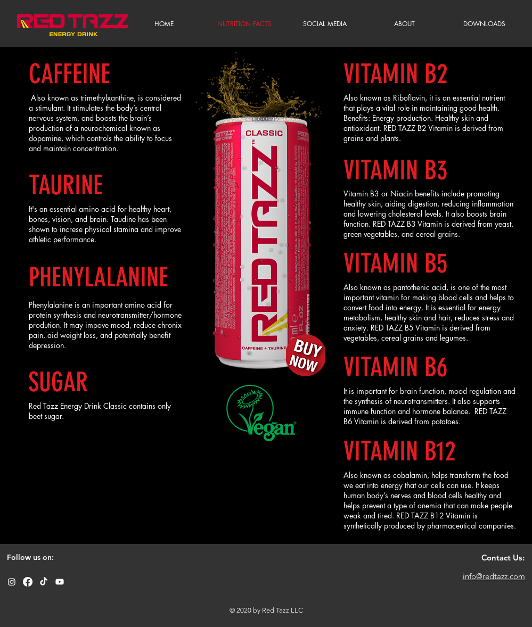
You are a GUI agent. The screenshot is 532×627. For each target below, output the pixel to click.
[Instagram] (12, 582)
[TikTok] (43, 582)
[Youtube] (59, 582)
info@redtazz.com (494, 576)
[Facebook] (27, 582)
